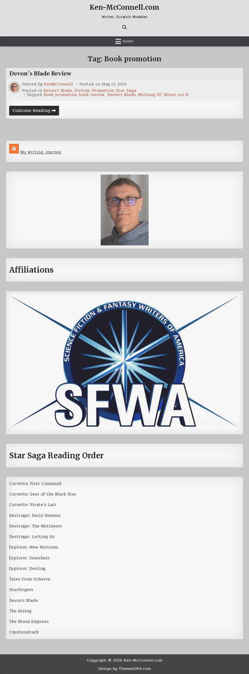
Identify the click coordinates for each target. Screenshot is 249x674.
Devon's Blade (58, 91)
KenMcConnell (58, 84)
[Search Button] (124, 27)
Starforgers (21, 589)
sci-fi (183, 95)
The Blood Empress (29, 621)
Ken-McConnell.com (124, 7)
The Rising (20, 611)
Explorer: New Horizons (33, 547)
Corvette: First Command (35, 483)
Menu (128, 41)
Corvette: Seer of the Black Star (42, 494)
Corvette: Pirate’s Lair (32, 504)
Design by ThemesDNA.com (124, 668)
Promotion (103, 91)
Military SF (150, 95)
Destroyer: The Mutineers (35, 526)
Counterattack (24, 632)
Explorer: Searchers (29, 558)
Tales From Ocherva (29, 579)
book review (92, 95)
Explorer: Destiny (27, 568)
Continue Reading (35, 111)
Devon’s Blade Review (40, 73)
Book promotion (60, 95)
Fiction (82, 91)
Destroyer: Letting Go (32, 536)
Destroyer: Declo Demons (35, 515)
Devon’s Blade (23, 600)
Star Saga (126, 91)
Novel (170, 95)
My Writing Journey (40, 152)
